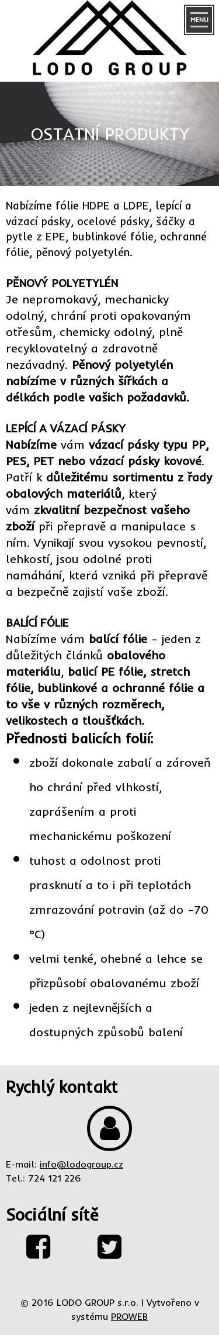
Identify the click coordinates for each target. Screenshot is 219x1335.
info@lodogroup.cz (81, 1164)
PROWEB (129, 1316)
